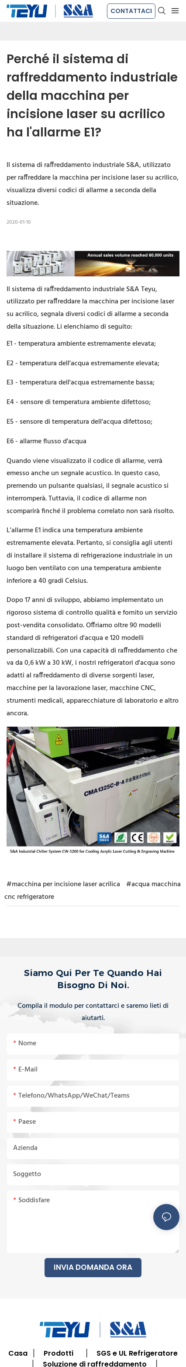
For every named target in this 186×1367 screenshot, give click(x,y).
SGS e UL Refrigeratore (137, 1353)
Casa (18, 1353)
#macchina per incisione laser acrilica (63, 884)
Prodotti (58, 1353)
